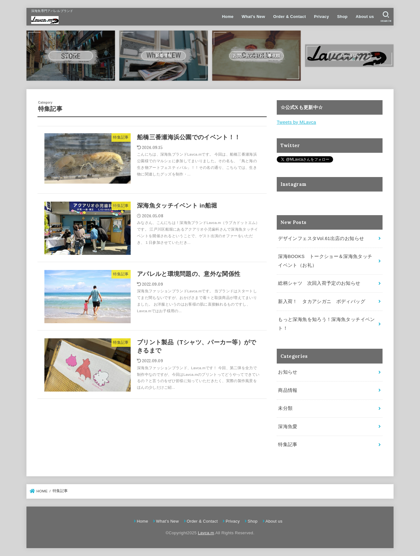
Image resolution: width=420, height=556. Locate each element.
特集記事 (287, 444)
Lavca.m (206, 532)
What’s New (253, 16)
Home (228, 16)
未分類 (285, 408)
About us (365, 16)
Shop (342, 16)
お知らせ (287, 372)
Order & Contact (289, 16)
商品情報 (287, 390)
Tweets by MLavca (296, 122)
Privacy (321, 16)
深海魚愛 (287, 426)
